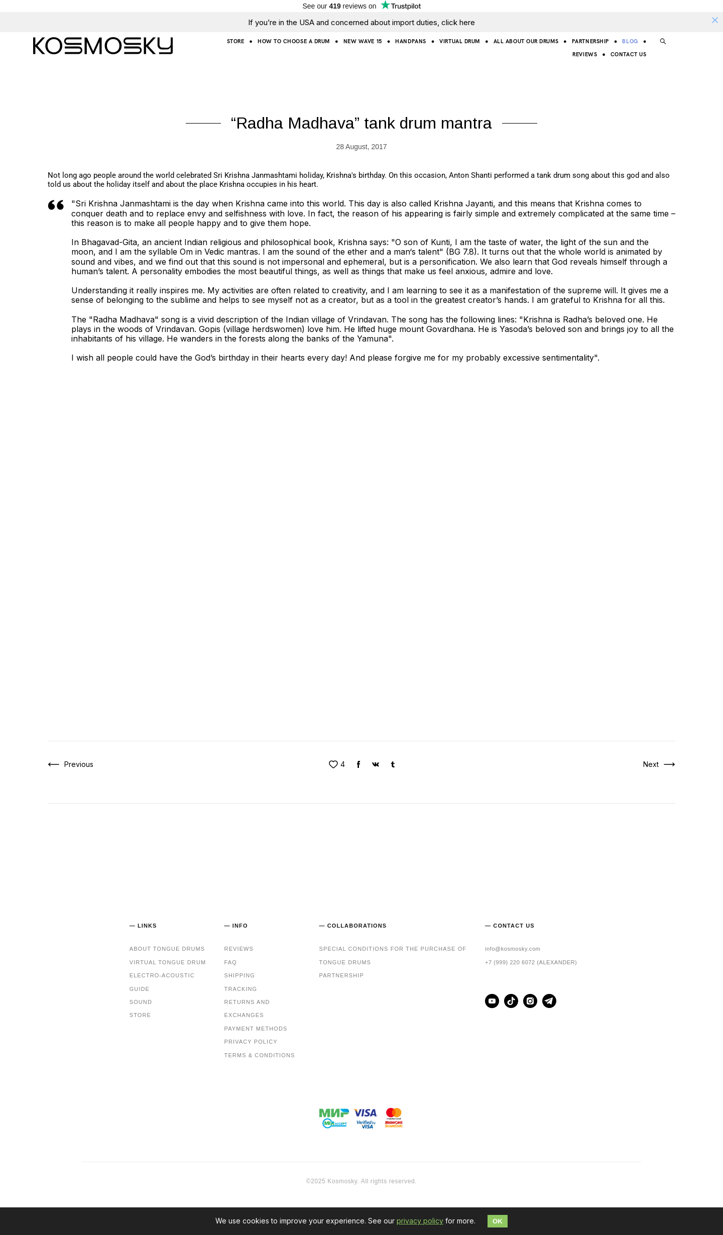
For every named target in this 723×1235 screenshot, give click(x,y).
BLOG (630, 41)
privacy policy (420, 1220)
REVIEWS (584, 54)
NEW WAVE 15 (362, 41)
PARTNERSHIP (590, 41)
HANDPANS (410, 41)
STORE (236, 41)
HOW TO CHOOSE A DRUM (294, 41)
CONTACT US (629, 54)
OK (498, 1221)
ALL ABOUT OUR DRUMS (526, 41)
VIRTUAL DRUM (459, 41)
